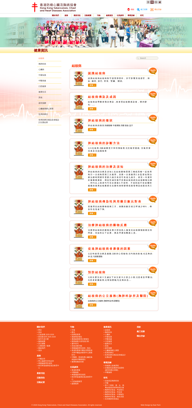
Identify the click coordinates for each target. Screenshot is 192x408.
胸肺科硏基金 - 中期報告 (114, 394)
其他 (40, 97)
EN (156, 2)
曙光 (73, 332)
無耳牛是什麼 (43, 339)
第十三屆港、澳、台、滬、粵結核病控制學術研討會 (115, 386)
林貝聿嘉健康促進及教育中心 (48, 367)
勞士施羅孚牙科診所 (46, 361)
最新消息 (77, 15)
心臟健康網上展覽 (46, 109)
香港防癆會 (76, 370)
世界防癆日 (43, 114)
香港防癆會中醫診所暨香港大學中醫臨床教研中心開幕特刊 (82, 352)
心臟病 (41, 69)
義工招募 (142, 9)
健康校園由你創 (78, 362)
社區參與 (120, 15)
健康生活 (42, 92)
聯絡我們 (41, 348)
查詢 (40, 350)
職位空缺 (155, 9)
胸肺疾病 (42, 64)
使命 (40, 332)
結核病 (41, 58)
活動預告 (41, 378)
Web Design (145, 405)
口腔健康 (42, 86)
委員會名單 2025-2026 (47, 337)
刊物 (98, 15)
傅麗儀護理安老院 (45, 363)
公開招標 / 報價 (44, 346)
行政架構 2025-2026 (46, 334)
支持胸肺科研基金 (112, 399)
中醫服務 (75, 372)
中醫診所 (41, 359)
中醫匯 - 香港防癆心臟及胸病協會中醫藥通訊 (82, 358)
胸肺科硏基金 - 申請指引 (114, 390)
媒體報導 (75, 384)
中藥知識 (42, 75)
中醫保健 (42, 81)
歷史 (40, 330)
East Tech (157, 405)
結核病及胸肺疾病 (112, 381)
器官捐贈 (42, 103)
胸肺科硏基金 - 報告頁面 (114, 397)
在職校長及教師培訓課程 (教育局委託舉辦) (114, 369)
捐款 (130, 9)
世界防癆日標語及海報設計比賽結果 (115, 356)
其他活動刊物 (77, 346)
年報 (73, 330)
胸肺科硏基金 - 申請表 (113, 392)
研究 (142, 15)
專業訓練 (131, 15)
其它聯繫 (41, 344)
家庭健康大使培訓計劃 (80, 341)
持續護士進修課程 (112, 366)
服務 (66, 15)
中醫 (106, 383)
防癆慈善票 (76, 334)
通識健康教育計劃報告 (80, 339)
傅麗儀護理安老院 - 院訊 (81, 348)
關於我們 (55, 15)
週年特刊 (75, 344)
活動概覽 (87, 15)
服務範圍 (41, 341)
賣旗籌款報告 (77, 337)
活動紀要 (41, 382)
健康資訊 (109, 15)
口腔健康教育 (77, 381)
